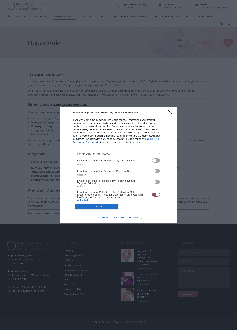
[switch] (156, 160)
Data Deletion (101, 217)
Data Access (118, 217)
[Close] (171, 113)
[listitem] (118, 153)
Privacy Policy (135, 217)
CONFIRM (96, 207)
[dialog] (118, 165)
